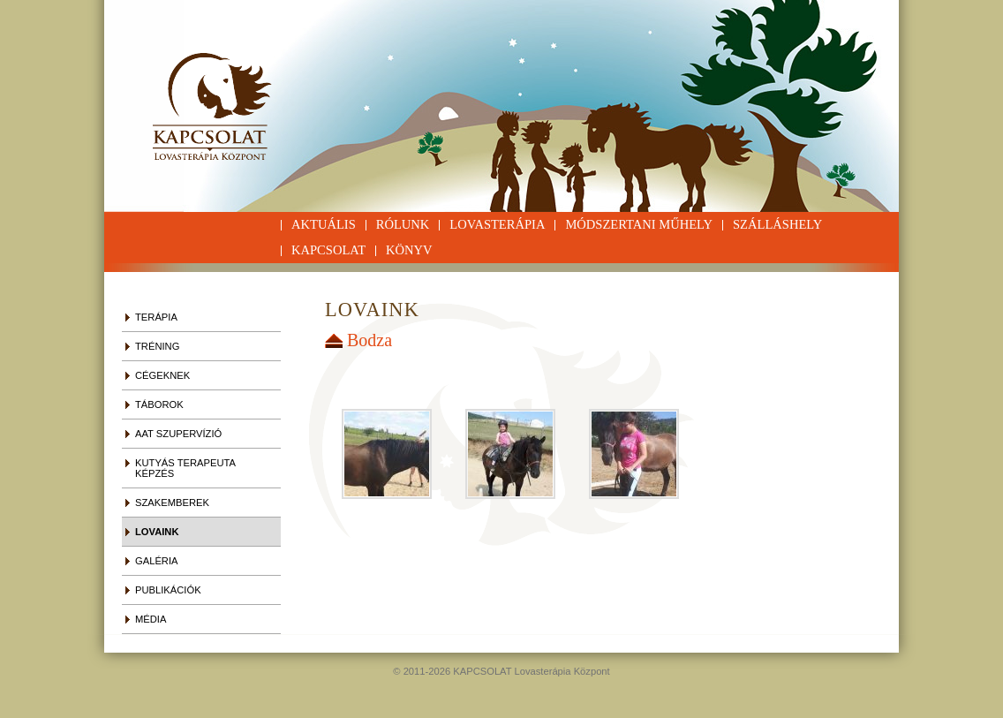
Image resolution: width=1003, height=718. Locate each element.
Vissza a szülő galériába (336, 341)
